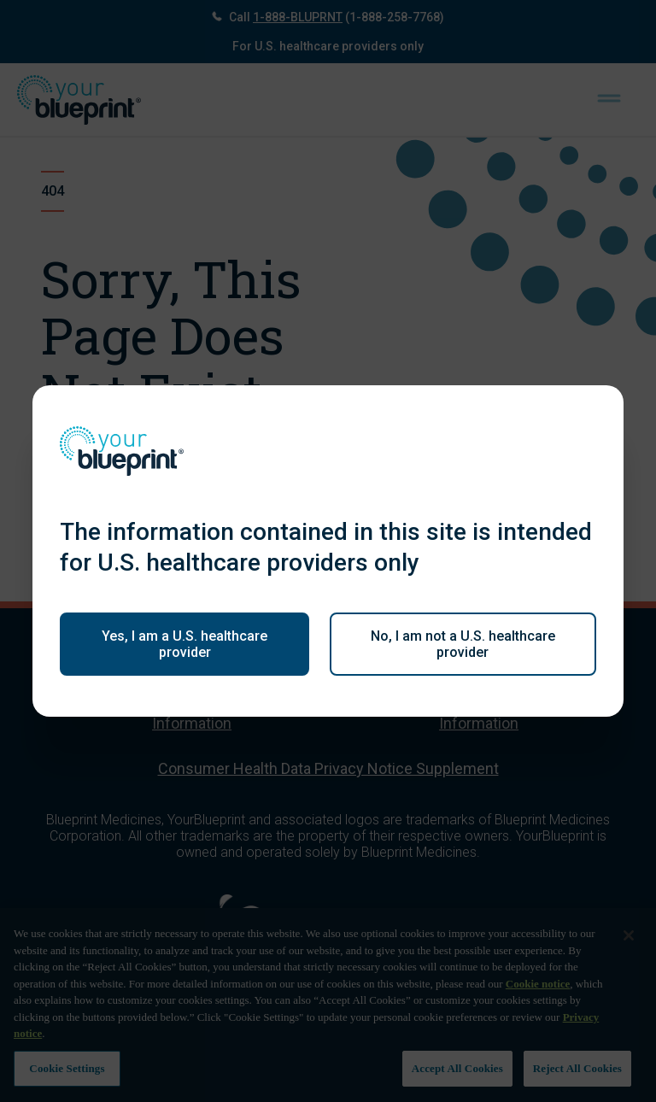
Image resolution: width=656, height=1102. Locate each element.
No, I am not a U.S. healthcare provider (463, 644)
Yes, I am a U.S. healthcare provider (184, 644)
